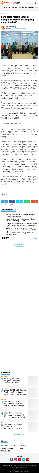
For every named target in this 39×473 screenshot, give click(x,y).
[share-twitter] (19, 201)
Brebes (5, 13)
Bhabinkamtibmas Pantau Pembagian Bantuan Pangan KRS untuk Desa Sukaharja (14, 403)
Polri (5, 8)
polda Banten (29, 8)
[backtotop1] (37, 471)
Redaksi (13, 465)
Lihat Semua (19, 244)
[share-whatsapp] (27, 201)
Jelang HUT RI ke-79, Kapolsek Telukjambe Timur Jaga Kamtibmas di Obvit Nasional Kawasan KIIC (15, 393)
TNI (9, 8)
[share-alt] (4, 201)
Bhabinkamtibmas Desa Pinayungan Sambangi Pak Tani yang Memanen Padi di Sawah (14, 416)
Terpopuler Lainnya (20, 435)
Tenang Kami (6, 465)
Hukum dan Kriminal (18, 8)
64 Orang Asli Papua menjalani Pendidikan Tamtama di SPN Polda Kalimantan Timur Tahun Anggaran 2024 (13, 383)
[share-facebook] (12, 201)
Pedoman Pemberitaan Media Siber (26, 465)
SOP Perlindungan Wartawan (19, 467)
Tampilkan (34, 238)
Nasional (23, 445)
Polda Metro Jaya (7, 448)
